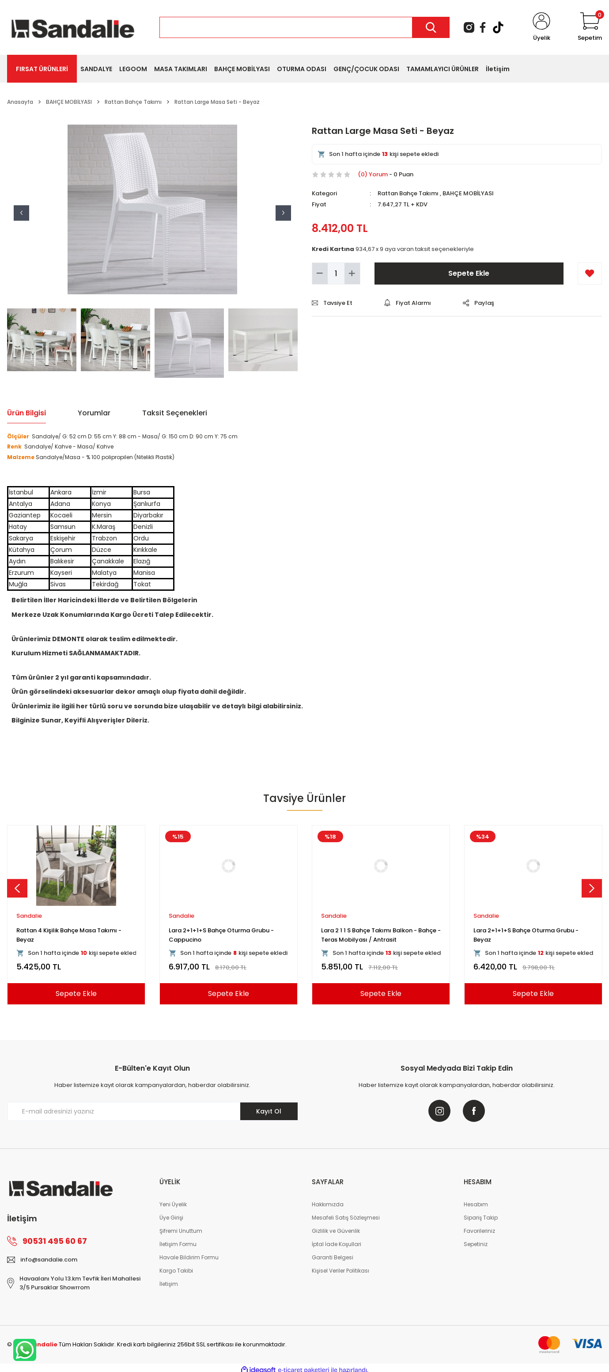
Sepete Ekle (468, 273)
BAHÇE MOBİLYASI (468, 193)
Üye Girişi (171, 1217)
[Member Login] (541, 27)
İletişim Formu (178, 1244)
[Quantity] (336, 273)
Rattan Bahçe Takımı (408, 193)
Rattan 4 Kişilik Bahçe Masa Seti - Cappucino (521, 934)
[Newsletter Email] (152, 1111)
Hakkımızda (328, 1204)
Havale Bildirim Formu (189, 1257)
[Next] (592, 888)
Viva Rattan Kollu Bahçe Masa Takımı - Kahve (72, 934)
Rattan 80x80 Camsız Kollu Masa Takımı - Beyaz (228, 934)
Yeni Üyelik (173, 1204)
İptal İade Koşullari (336, 1244)
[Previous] (17, 888)
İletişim (168, 1284)
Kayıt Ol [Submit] (268, 1111)
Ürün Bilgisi (26, 413)
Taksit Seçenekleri (174, 413)
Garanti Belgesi (332, 1257)
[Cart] (590, 27)
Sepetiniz (476, 1244)
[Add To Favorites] (590, 273)
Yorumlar (94, 413)
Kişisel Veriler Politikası (340, 1270)
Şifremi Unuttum (180, 1231)
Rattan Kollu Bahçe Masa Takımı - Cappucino (370, 934)
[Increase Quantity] (352, 273)
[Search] (304, 27)
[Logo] (73, 26)
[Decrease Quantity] (320, 273)
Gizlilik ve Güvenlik (336, 1231)
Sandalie (29, 916)
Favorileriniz (479, 1231)
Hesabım (476, 1204)
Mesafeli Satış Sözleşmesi (346, 1217)
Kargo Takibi (176, 1270)
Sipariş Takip (481, 1217)
